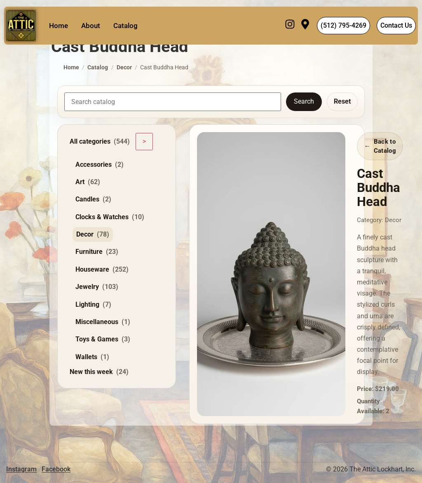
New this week (99, 372)
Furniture (96, 252)
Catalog (125, 25)
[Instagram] (290, 25)
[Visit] (305, 25)
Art (87, 182)
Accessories (99, 165)
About (90, 25)
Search (304, 101)
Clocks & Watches (109, 217)
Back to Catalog (385, 146)
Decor (124, 67)
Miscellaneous (102, 322)
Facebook (56, 469)
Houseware (102, 270)
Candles (93, 199)
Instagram (21, 469)
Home (58, 25)
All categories (100, 142)
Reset (342, 101)
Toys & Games (102, 339)
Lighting (93, 305)
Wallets (92, 357)
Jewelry (96, 287)
